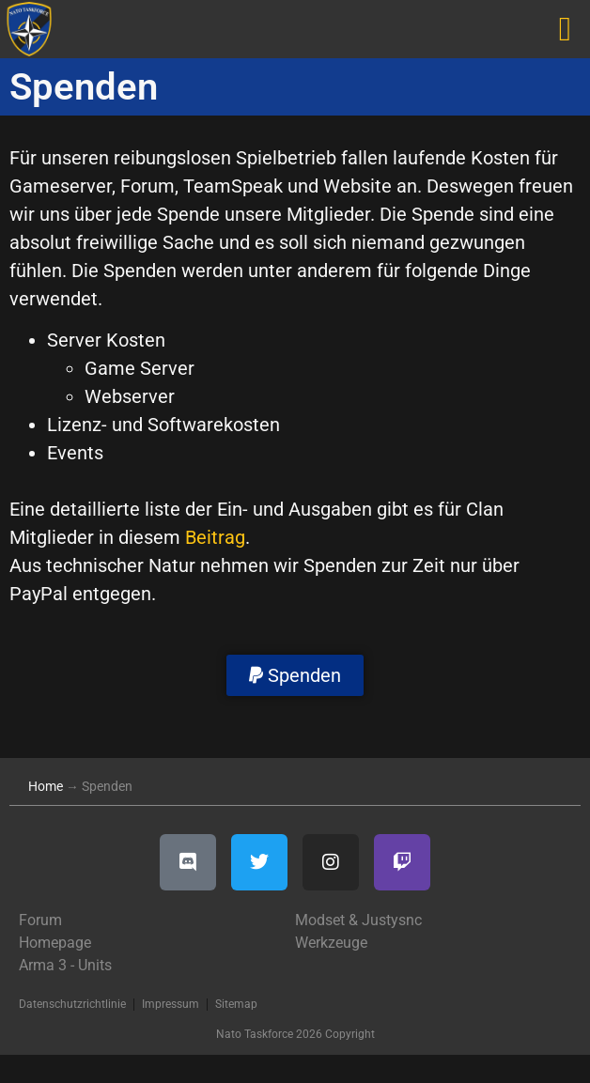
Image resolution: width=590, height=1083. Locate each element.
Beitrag (215, 537)
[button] (295, 675)
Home (45, 786)
